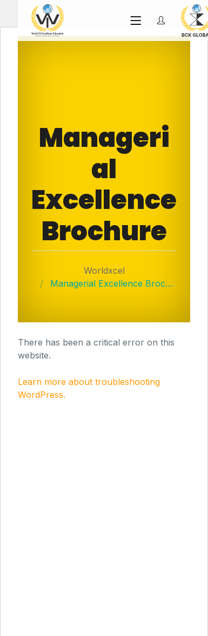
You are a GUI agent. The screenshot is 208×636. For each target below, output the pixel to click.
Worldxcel (104, 270)
